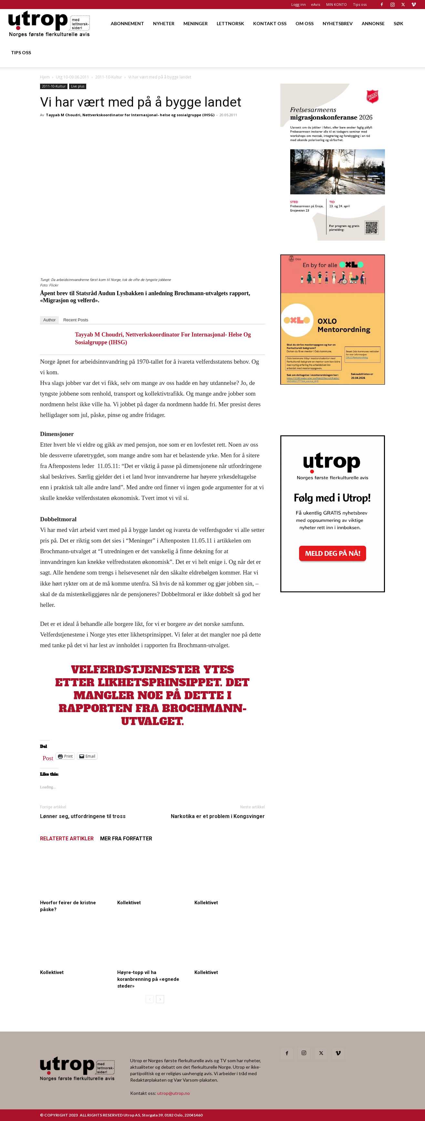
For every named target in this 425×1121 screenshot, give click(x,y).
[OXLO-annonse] (332, 382)
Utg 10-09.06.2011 (72, 77)
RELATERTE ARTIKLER (67, 839)
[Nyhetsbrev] (332, 590)
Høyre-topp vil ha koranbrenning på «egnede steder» (148, 979)
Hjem (45, 77)
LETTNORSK (230, 23)
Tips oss (360, 4)
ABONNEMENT (127, 23)
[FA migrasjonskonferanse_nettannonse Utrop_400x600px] (332, 238)
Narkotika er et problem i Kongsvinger (218, 816)
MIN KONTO (336, 4)
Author (49, 319)
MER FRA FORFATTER (126, 839)
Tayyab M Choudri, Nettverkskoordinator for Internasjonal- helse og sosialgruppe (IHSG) (130, 114)
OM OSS (304, 23)
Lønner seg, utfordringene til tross (83, 816)
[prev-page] (150, 999)
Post (48, 757)
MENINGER (195, 23)
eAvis (315, 4)
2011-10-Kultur (108, 77)
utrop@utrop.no (173, 1093)
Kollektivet (129, 903)
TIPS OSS (21, 52)
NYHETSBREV (338, 23)
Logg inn (298, 4)
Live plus (77, 86)
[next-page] (160, 999)
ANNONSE (373, 23)
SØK (398, 23)
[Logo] (49, 23)
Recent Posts (75, 319)
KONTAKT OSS (269, 23)
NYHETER (163, 23)
